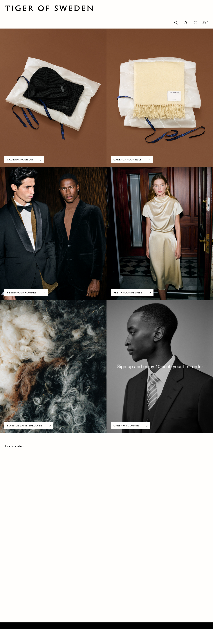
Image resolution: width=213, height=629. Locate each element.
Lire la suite (13, 446)
